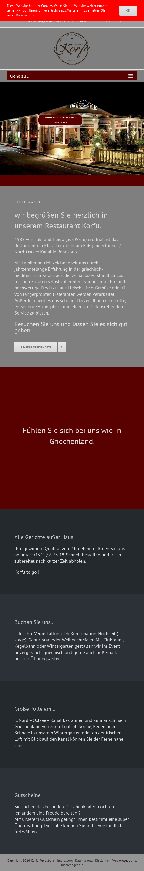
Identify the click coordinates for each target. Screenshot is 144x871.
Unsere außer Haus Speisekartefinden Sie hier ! (60, 120)
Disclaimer (102, 860)
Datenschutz (84, 860)
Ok (128, 10)
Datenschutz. (25, 15)
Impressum (65, 860)
